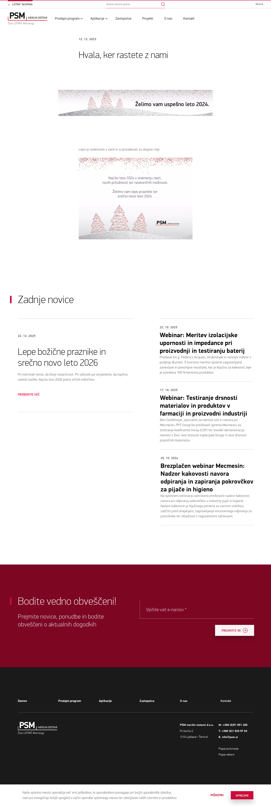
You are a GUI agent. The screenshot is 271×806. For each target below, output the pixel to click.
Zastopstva (123, 18)
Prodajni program (67, 18)
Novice (259, 4)
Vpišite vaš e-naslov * (185, 609)
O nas (168, 18)
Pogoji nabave (242, 754)
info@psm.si (245, 737)
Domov (22, 701)
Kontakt (188, 18)
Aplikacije (97, 18)
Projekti (147, 18)
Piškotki (217, 795)
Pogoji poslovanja (244, 748)
